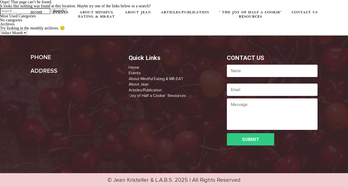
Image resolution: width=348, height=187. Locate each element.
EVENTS (60, 12)
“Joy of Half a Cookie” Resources (157, 96)
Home (134, 67)
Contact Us (305, 12)
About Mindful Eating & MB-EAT (156, 79)
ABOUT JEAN (138, 12)
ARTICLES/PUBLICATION (185, 12)
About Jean (139, 84)
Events (135, 73)
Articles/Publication (145, 90)
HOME (36, 12)
